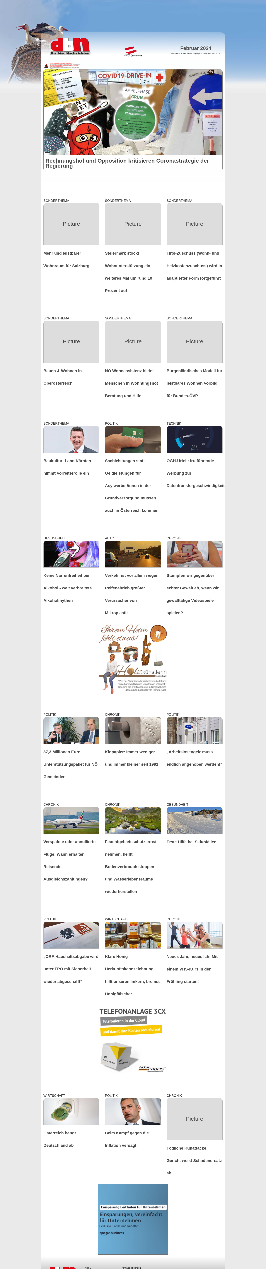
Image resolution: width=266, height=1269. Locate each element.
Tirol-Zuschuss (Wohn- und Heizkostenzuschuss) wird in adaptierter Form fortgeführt (194, 265)
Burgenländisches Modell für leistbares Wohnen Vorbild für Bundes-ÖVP (194, 383)
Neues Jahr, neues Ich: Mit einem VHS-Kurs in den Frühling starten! (192, 969)
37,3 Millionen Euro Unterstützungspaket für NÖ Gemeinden (70, 764)
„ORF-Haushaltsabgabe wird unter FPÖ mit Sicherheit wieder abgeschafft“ (70, 969)
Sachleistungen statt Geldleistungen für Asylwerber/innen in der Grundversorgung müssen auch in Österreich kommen (131, 485)
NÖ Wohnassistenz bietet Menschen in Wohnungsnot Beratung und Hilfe (131, 383)
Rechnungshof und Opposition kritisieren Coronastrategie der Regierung (127, 163)
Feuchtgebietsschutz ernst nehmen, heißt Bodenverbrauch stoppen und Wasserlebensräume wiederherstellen (130, 866)
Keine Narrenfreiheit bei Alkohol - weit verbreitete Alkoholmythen (67, 588)
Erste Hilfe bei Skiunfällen (191, 842)
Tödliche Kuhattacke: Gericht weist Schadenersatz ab (194, 1160)
